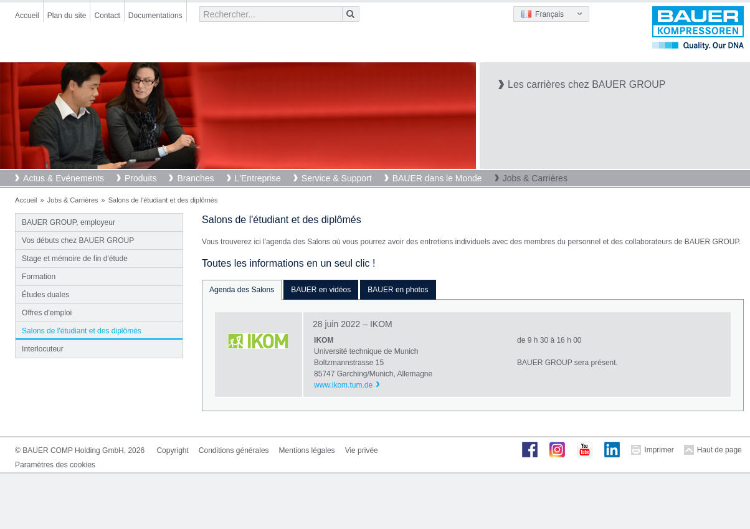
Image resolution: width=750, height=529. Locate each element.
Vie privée (361, 450)
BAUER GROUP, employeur (68, 222)
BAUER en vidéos (321, 289)
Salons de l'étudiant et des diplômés (81, 330)
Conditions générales (234, 450)
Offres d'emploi (47, 312)
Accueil (27, 15)
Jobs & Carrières (535, 178)
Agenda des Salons (241, 289)
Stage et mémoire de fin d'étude (75, 258)
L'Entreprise (258, 178)
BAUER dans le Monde (437, 178)
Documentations (155, 15)
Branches (195, 178)
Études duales (45, 294)
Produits (140, 178)
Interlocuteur (43, 349)
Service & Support (336, 178)
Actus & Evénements (63, 178)
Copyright (172, 450)
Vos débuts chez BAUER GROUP (78, 240)
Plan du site (67, 15)
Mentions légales (307, 450)
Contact (107, 15)
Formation (38, 276)
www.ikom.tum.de (343, 385)
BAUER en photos (398, 289)
